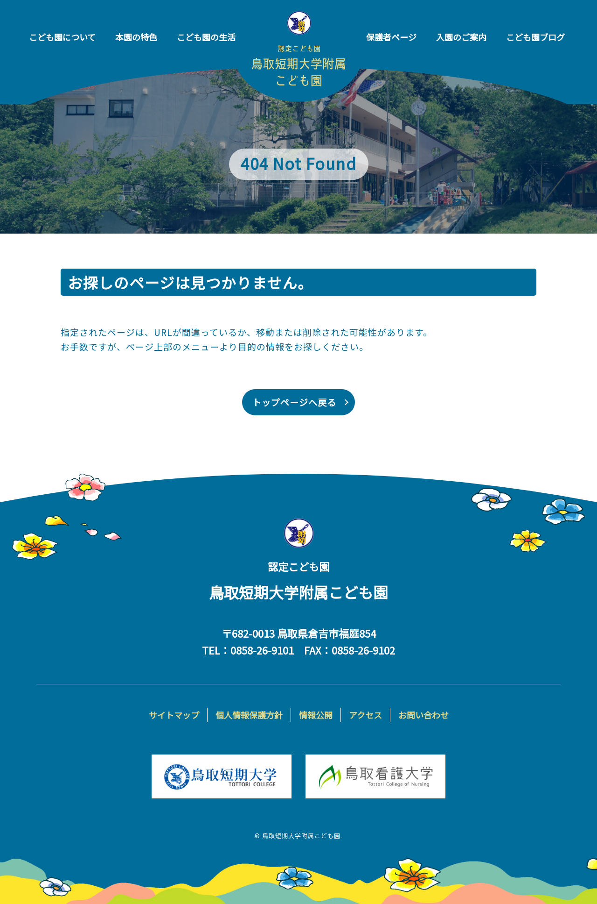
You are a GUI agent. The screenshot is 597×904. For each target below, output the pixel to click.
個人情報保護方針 (249, 715)
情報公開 (316, 715)
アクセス (365, 715)
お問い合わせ (423, 715)
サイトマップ (174, 715)
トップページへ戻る (294, 402)
